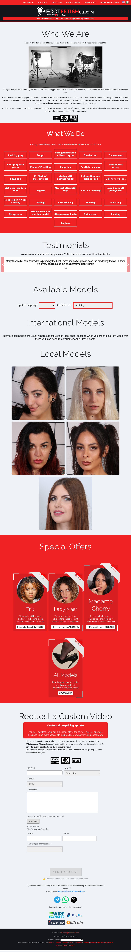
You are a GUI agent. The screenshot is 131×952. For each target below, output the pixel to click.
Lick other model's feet (15, 189)
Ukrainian (100, 944)
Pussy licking (65, 202)
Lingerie (40, 190)
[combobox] (45, 772)
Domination (90, 155)
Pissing (40, 202)
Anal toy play (15, 155)
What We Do (42, 2)
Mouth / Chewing (91, 190)
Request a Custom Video (109, 2)
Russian (86, 944)
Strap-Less (15, 214)
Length (68, 768)
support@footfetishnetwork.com (71, 893)
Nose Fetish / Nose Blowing (15, 201)
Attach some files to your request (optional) (46, 816)
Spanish (93, 944)
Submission (90, 214)
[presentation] (65, 858)
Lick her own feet (115, 179)
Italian (71, 944)
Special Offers (90, 2)
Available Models (73, 2)
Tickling (115, 214)
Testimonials (57, 2)
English (51, 944)
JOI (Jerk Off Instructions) (40, 177)
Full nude (15, 179)
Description (32, 790)
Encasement (115, 155)
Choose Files (33, 821)
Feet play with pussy (15, 165)
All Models (109, 944)
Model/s (31, 768)
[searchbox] (28, 772)
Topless (65, 223)
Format (31, 779)
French (58, 944)
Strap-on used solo (65, 214)
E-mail (66, 833)
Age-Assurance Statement (65, 947)
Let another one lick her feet (90, 177)
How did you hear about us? (39, 844)
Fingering (65, 167)
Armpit (40, 155)
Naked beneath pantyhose (115, 189)
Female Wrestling (40, 167)
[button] (2, 264)
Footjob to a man (90, 167)
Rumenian (78, 944)
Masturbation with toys (65, 189)
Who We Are (28, 2)
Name (30, 833)
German (65, 944)
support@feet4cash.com (70, 934)
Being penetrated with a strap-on (65, 154)
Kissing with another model (65, 177)
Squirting (115, 202)
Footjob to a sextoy (115, 165)
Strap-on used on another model (40, 212)
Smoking (91, 202)
